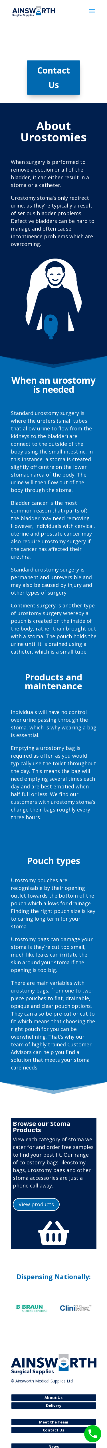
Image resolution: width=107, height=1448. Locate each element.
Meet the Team (53, 1422)
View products (36, 1204)
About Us (53, 1397)
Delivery (53, 1405)
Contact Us (53, 77)
